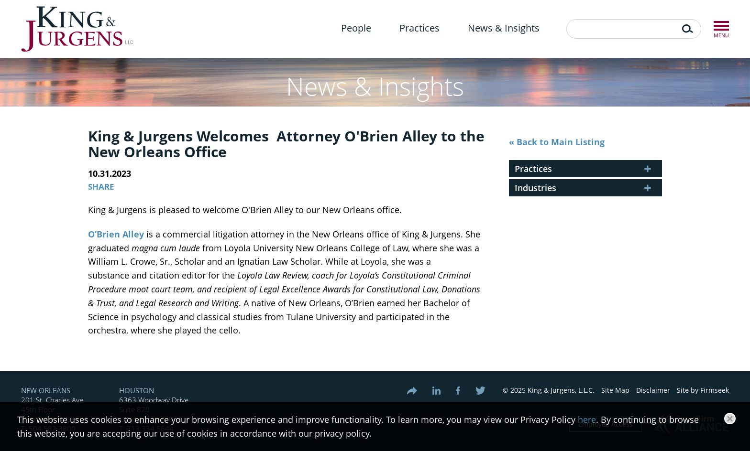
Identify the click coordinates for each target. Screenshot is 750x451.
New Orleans (45, 390)
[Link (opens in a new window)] (440, 391)
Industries (535, 187)
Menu (721, 26)
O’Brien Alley (116, 234)
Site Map (615, 390)
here (587, 419)
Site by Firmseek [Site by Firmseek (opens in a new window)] (703, 390)
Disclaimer (653, 390)
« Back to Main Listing (557, 142)
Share (101, 186)
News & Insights (504, 27)
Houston (136, 390)
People (356, 27)
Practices (419, 27)
